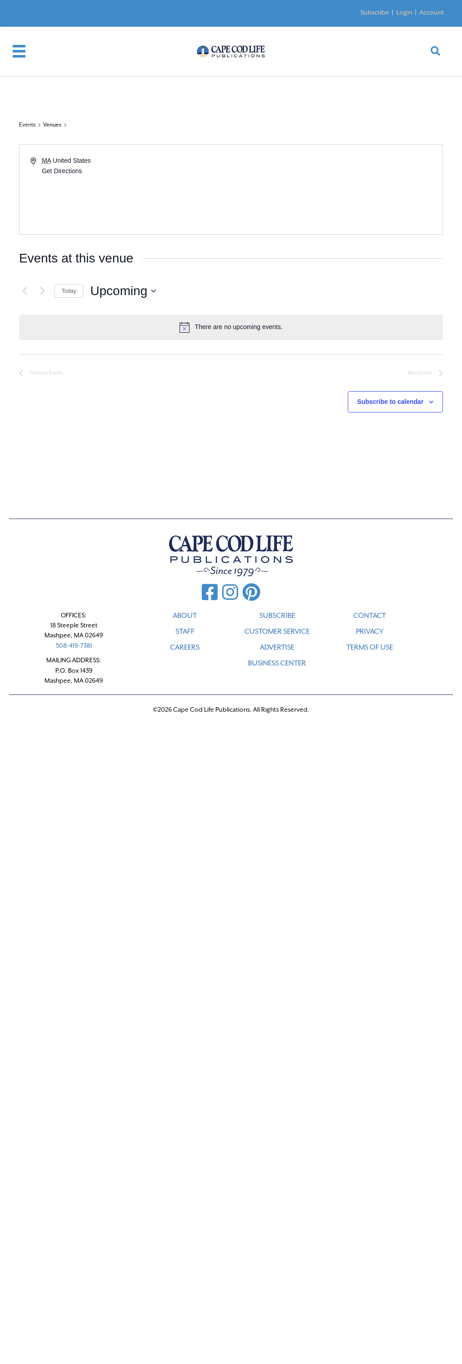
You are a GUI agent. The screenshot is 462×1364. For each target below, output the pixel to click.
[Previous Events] (24, 291)
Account (431, 12)
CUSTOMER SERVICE (277, 631)
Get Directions (62, 171)
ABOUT (185, 616)
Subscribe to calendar (390, 401)
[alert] (231, 327)
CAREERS (184, 647)
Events (27, 124)
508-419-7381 (74, 645)
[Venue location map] (336, 189)
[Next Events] (42, 291)
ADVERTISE (277, 647)
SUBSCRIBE (277, 616)
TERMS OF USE (369, 647)
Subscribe (374, 12)
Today (69, 291)
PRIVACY (370, 631)
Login (404, 12)
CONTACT (369, 616)
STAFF (185, 631)
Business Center (277, 663)
